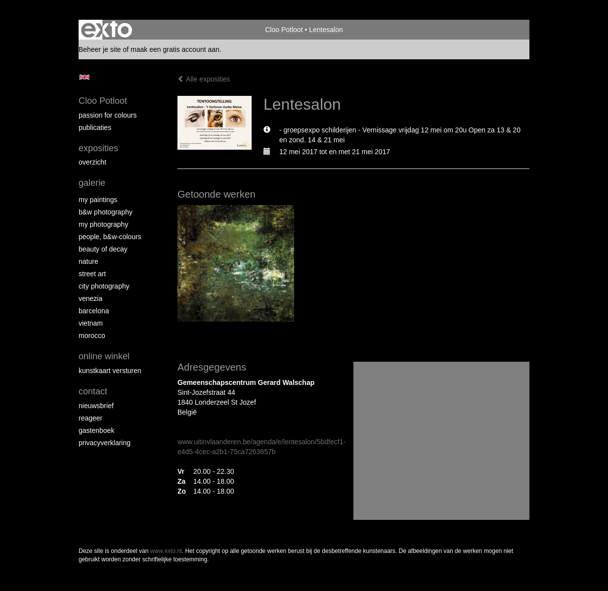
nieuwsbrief (96, 406)
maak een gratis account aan (174, 49)
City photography (104, 286)
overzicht (92, 162)
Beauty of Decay (103, 249)
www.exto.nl (166, 551)
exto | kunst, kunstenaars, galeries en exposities (106, 30)
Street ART (92, 274)
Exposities (98, 148)
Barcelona (94, 311)
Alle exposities (203, 79)
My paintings (98, 200)
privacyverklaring (104, 443)
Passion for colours (108, 115)
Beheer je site (100, 49)
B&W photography (105, 212)
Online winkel (104, 356)
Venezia (90, 298)
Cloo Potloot (284, 30)
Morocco (92, 335)
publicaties (95, 127)
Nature (88, 261)
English (84, 77)
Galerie (92, 183)
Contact (93, 391)
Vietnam (91, 323)
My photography (103, 224)
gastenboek (96, 430)
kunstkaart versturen (110, 371)
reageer (90, 418)
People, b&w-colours (110, 237)
